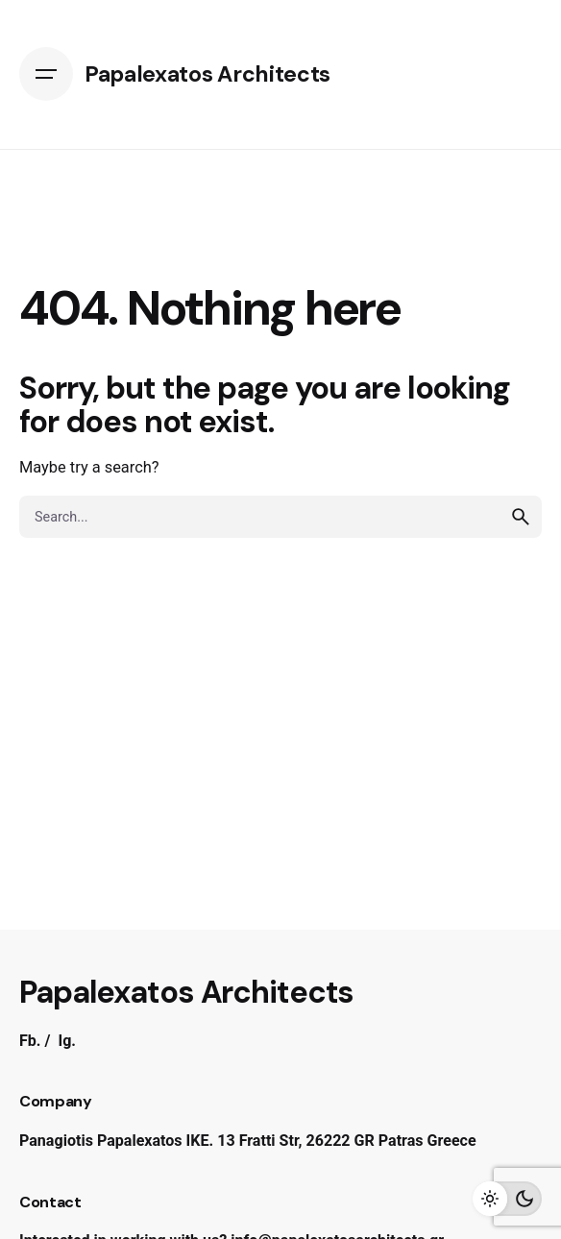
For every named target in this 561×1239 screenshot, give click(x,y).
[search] (521, 517)
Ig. (67, 1041)
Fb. (30, 1041)
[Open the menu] (46, 74)
